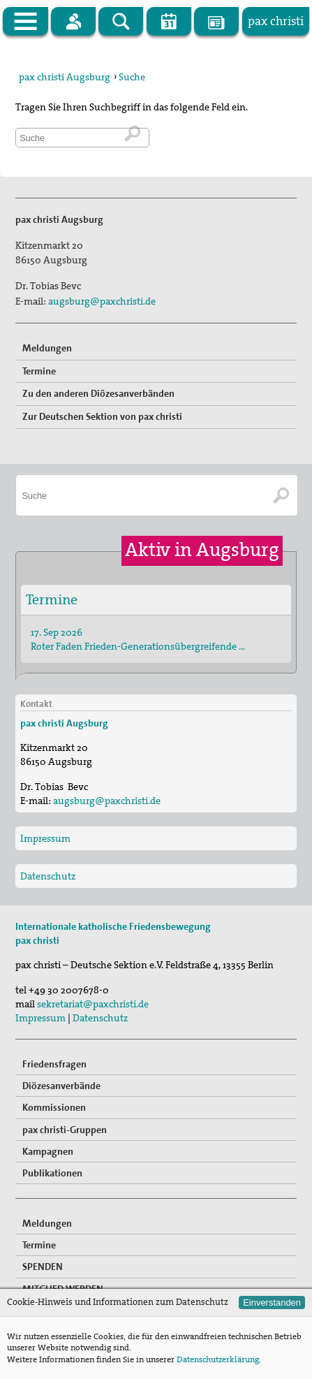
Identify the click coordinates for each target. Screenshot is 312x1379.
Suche (132, 77)
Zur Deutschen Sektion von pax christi (102, 416)
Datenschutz (47, 876)
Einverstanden (272, 1302)
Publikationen (52, 1173)
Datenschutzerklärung (218, 1359)
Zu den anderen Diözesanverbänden (98, 393)
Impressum (45, 838)
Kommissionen (54, 1107)
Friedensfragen (54, 1064)
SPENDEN (42, 1266)
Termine (39, 371)
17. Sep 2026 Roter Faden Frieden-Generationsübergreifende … (138, 639)
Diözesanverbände (61, 1085)
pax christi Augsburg (64, 77)
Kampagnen (47, 1151)
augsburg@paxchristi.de (102, 301)
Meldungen (47, 348)
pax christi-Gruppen (64, 1129)
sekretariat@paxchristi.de (93, 1004)
